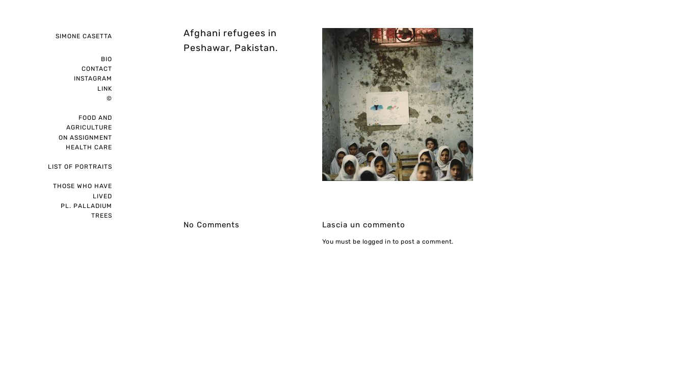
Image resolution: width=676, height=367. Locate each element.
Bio (106, 59)
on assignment (85, 137)
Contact (97, 68)
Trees (101, 215)
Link (104, 88)
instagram (93, 78)
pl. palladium (86, 205)
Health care (89, 147)
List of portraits (80, 166)
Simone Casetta (84, 36)
